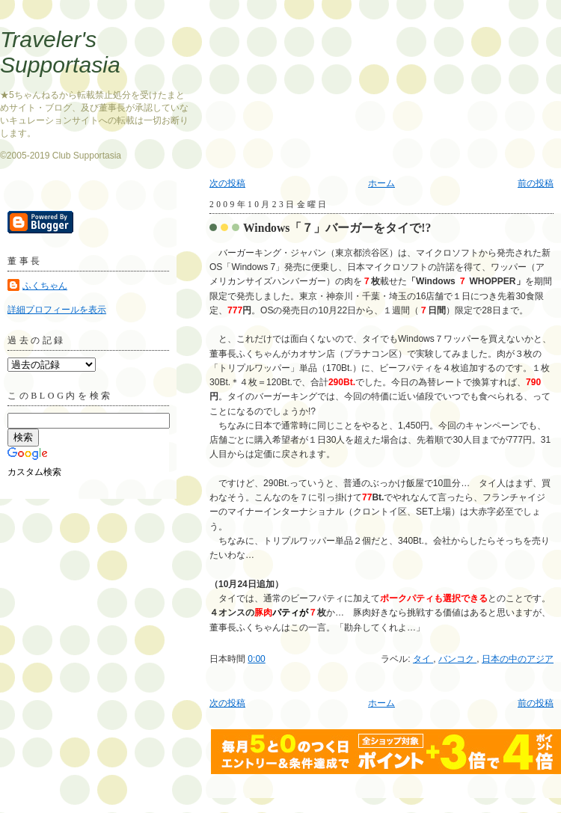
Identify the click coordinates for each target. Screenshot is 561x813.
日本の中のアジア (518, 659)
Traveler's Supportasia (60, 52)
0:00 (256, 659)
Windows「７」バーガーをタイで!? (337, 227)
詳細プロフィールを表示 (56, 309)
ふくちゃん (44, 285)
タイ (423, 659)
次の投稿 (227, 183)
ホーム (381, 183)
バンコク (457, 659)
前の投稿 (536, 183)
